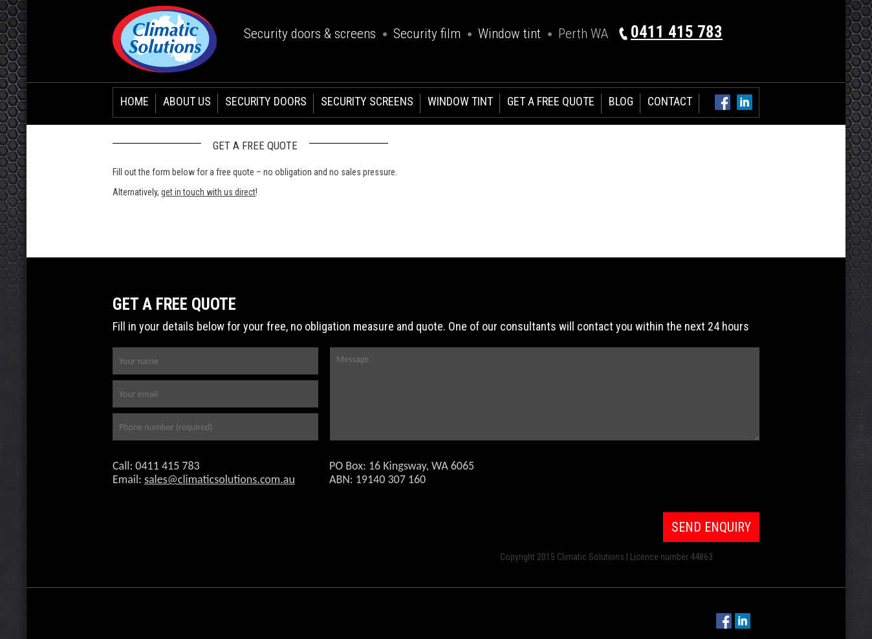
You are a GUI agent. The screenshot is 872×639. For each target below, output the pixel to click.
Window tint (509, 33)
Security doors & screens (310, 33)
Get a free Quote (550, 101)
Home (134, 101)
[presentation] (654, 478)
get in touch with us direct (208, 192)
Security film (427, 33)
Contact (670, 101)
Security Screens (367, 101)
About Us (187, 101)
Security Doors (266, 101)
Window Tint (460, 101)
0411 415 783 (677, 32)
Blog (621, 101)
